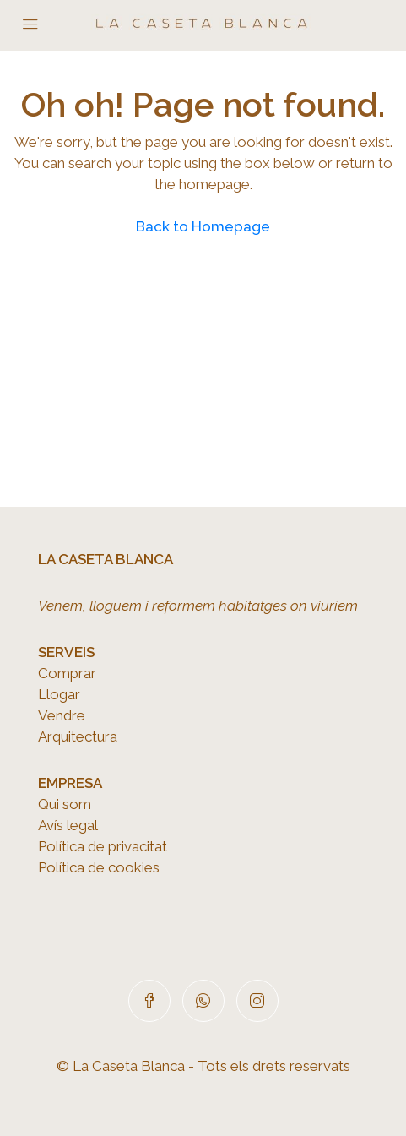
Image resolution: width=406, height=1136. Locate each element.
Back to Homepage (203, 226)
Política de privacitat (102, 846)
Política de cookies (99, 867)
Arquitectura (77, 736)
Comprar (67, 673)
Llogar (59, 694)
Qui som (64, 804)
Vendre (61, 715)
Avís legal (68, 825)
